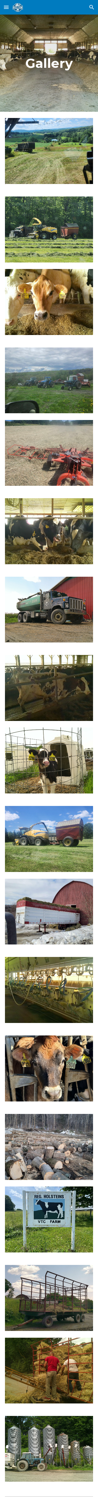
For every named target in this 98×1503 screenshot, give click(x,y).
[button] (6, 7)
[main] (49, 63)
